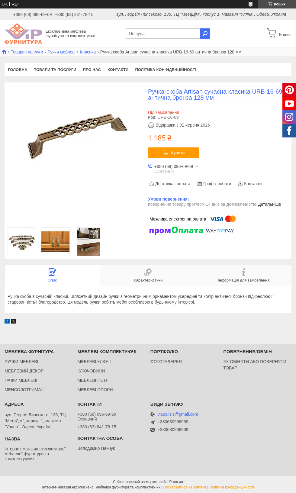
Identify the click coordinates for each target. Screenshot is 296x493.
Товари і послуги (27, 52)
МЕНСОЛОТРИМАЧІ (25, 389)
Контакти (118, 69)
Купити (178, 152)
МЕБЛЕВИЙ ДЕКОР (24, 371)
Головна (17, 69)
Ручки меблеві (61, 52)
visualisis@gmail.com (178, 414)
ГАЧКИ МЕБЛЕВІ (21, 380)
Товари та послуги (55, 69)
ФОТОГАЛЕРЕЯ (166, 361)
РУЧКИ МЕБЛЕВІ (21, 361)
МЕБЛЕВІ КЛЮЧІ (94, 361)
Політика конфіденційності (165, 69)
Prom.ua (176, 482)
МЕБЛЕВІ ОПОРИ (95, 389)
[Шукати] (205, 33)
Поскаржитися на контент (184, 487)
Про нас (92, 69)
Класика (88, 52)
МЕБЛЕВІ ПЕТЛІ (93, 380)
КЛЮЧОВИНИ (91, 371)
